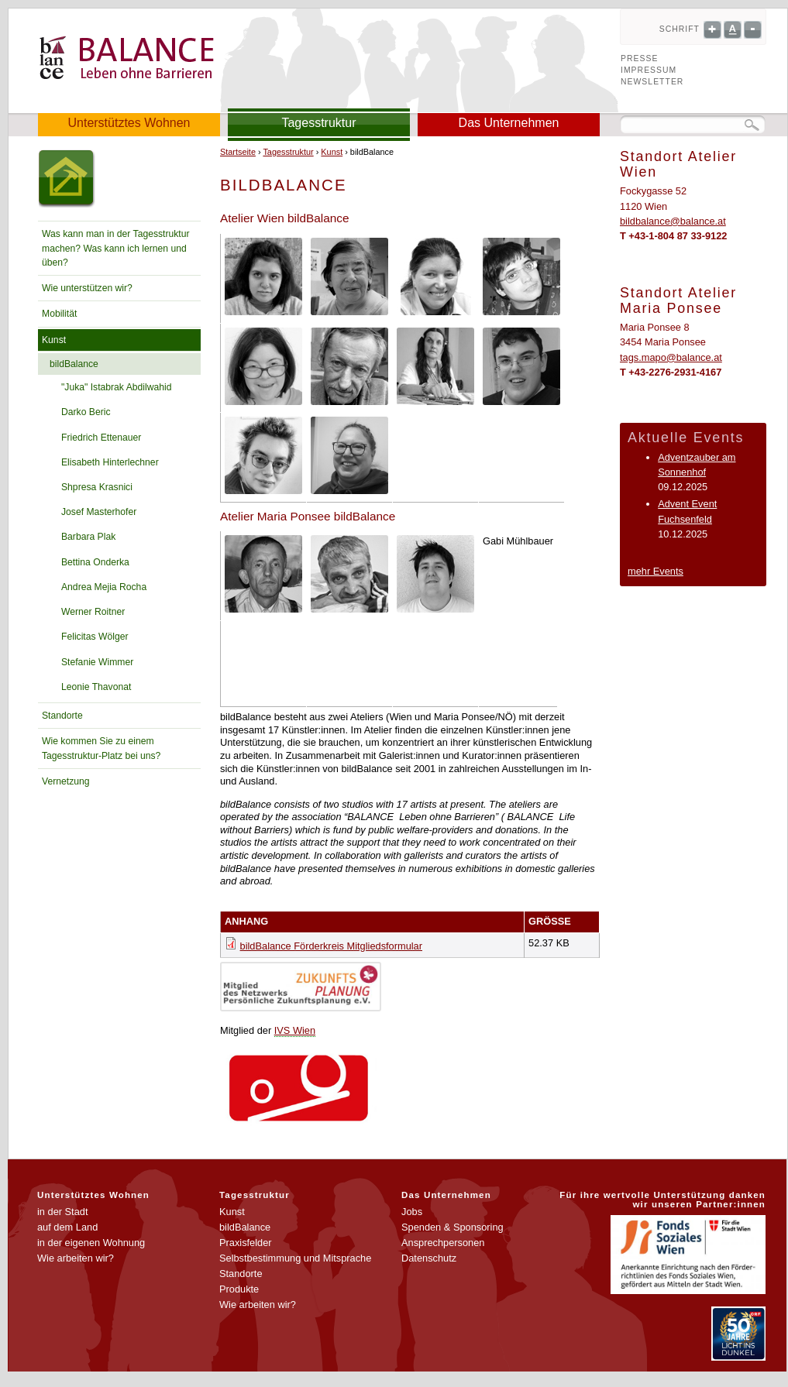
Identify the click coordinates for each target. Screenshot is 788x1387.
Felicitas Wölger (94, 636)
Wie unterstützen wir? (87, 288)
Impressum (648, 70)
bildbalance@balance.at (673, 221)
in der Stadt (62, 1211)
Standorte (62, 715)
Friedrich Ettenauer (101, 437)
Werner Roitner (93, 611)
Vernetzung (66, 781)
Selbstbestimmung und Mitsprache (295, 1258)
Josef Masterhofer (98, 511)
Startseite (238, 151)
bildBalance (74, 364)
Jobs (411, 1211)
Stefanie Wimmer (97, 662)
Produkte (239, 1289)
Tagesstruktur (318, 122)
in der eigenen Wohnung (91, 1242)
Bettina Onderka (95, 562)
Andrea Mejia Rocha (103, 587)
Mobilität (59, 313)
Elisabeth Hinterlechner (110, 462)
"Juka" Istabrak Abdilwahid (116, 387)
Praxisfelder (245, 1242)
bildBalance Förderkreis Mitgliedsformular (331, 946)
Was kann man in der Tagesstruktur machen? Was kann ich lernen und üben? (116, 247)
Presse (639, 58)
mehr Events (655, 571)
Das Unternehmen (509, 122)
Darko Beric (86, 412)
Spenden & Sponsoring (452, 1227)
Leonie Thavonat (96, 686)
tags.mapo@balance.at (671, 357)
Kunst (54, 340)
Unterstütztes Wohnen (128, 122)
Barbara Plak (88, 536)
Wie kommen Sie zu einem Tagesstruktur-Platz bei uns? (101, 748)
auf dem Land (67, 1227)
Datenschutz (428, 1258)
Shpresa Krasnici (96, 487)
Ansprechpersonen (442, 1242)
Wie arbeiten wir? (75, 1258)
